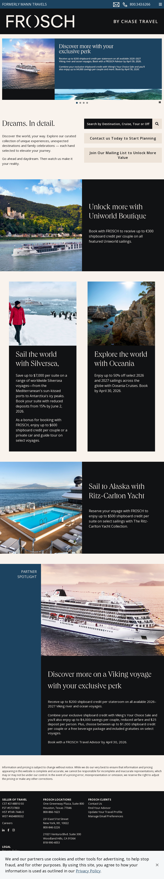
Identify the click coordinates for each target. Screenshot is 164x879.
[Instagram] (13, 830)
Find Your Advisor (99, 808)
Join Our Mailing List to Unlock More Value (123, 155)
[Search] (157, 124)
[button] (157, 865)
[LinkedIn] (3, 830)
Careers (7, 823)
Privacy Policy (88, 870)
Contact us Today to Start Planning (123, 138)
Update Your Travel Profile (105, 812)
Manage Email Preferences (105, 816)
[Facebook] (8, 830)
